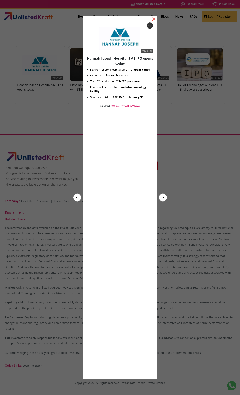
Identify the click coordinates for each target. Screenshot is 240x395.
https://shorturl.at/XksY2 (125, 105)
